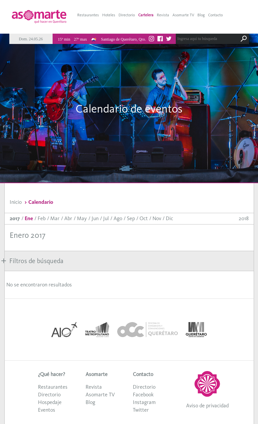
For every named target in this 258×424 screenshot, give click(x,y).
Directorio (127, 15)
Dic (169, 218)
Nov (156, 218)
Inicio (16, 202)
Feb (42, 218)
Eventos (46, 410)
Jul (106, 218)
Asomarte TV (183, 15)
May (82, 218)
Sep (131, 218)
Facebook (143, 394)
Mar (55, 218)
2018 (244, 218)
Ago (118, 218)
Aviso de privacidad (207, 405)
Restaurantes (88, 15)
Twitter (141, 410)
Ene (29, 218)
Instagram (144, 402)
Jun (95, 218)
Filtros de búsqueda (32, 261)
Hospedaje (50, 402)
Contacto (215, 15)
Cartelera (145, 15)
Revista (163, 15)
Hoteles (108, 15)
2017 (15, 218)
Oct (143, 218)
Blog (201, 15)
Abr (68, 218)
